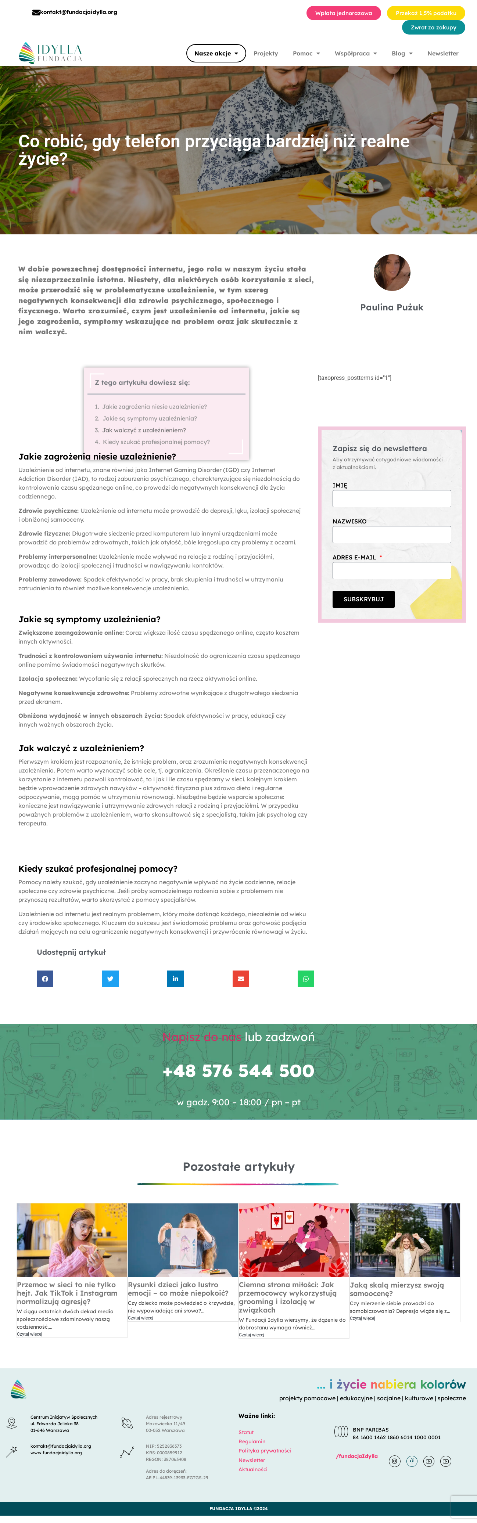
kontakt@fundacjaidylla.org (78, 11)
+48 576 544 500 (238, 1070)
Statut (246, 1432)
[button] (45, 979)
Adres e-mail (355, 557)
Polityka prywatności (264, 1450)
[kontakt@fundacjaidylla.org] (36, 13)
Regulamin (251, 1441)
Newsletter (443, 53)
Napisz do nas (201, 1036)
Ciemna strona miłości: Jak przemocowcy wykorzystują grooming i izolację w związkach (288, 1297)
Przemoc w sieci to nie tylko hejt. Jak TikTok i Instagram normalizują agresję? (67, 1293)
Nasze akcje (216, 53)
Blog (402, 53)
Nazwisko (350, 521)
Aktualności (253, 1469)
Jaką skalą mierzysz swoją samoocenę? (397, 1289)
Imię (340, 485)
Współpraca (356, 53)
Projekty (266, 53)
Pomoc (306, 53)
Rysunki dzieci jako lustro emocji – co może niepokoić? (178, 1288)
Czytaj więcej (29, 1334)
